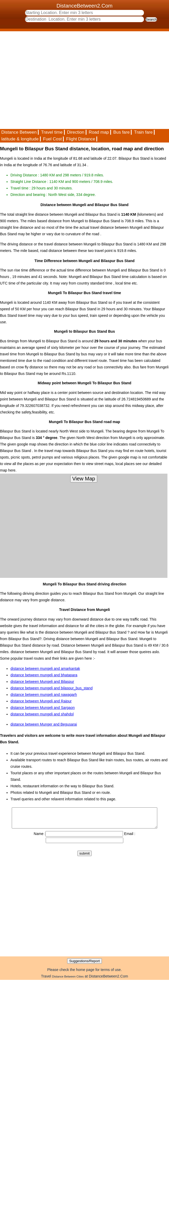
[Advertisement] (49, 80)
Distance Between (19, 132)
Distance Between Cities (68, 980)
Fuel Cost (52, 139)
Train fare (143, 132)
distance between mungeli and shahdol (42, 714)
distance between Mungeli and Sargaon (42, 708)
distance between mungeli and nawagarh (43, 694)
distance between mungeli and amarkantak (45, 668)
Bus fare (121, 132)
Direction (75, 132)
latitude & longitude (20, 139)
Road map (99, 132)
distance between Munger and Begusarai (43, 724)
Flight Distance (80, 139)
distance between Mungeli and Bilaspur (42, 681)
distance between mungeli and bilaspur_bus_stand (51, 688)
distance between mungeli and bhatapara (43, 675)
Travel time (51, 132)
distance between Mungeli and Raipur (41, 701)
